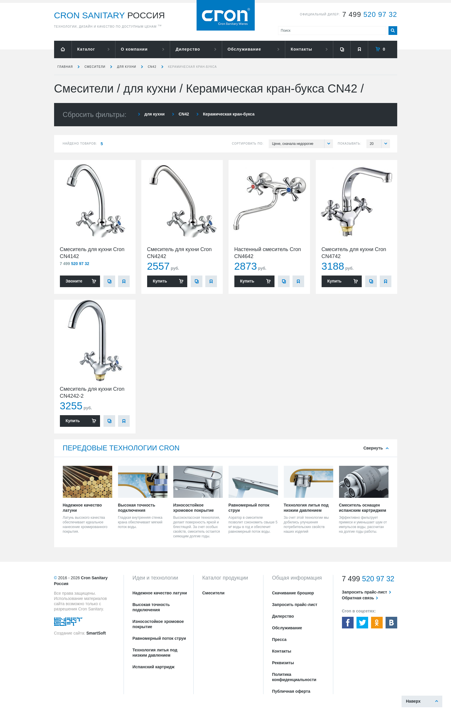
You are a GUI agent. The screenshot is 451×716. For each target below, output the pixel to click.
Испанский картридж (153, 667)
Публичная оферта (291, 691)
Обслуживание (244, 49)
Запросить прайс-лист (295, 604)
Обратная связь (358, 598)
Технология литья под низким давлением (155, 653)
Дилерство (188, 49)
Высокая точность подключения (151, 607)
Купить (160, 281)
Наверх (413, 701)
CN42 (152, 66)
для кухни (126, 66)
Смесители (94, 66)
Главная (65, 66)
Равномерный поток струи (159, 638)
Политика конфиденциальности (294, 677)
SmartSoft (96, 633)
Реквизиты (283, 662)
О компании (134, 49)
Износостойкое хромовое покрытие (158, 624)
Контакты (301, 49)
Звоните (74, 281)
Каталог (86, 49)
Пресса (279, 639)
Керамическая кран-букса (192, 66)
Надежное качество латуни (160, 593)
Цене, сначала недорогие (302, 143)
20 (380, 143)
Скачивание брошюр (293, 593)
